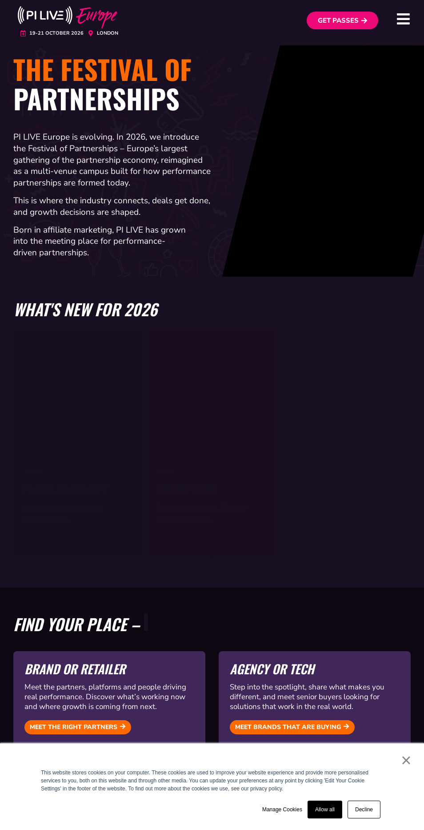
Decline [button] (364, 809)
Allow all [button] (325, 809)
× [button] (406, 760)
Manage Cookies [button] (282, 809)
